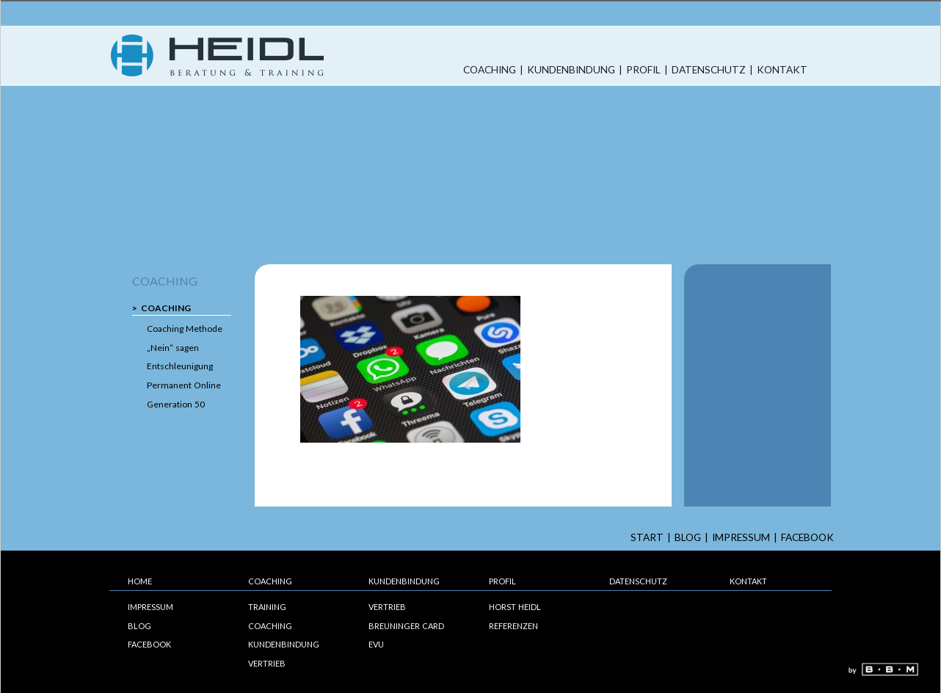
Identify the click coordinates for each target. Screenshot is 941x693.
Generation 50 (176, 404)
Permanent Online (184, 385)
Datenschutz (709, 70)
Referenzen (513, 626)
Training (267, 607)
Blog (688, 537)
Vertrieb (267, 663)
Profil (643, 70)
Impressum (741, 537)
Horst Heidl (515, 607)
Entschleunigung (180, 365)
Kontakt (782, 70)
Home (140, 581)
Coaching (489, 70)
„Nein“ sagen (173, 347)
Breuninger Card (406, 626)
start (647, 537)
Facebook (807, 537)
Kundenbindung (571, 70)
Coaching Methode (184, 328)
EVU (376, 644)
